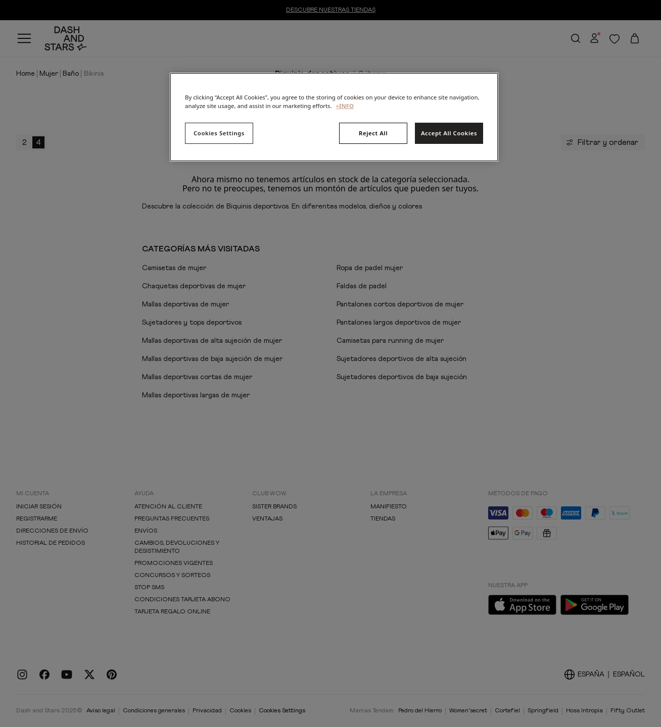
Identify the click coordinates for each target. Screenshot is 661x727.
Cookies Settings (219, 133)
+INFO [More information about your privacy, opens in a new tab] (345, 106)
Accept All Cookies (449, 133)
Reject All (373, 133)
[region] (334, 117)
